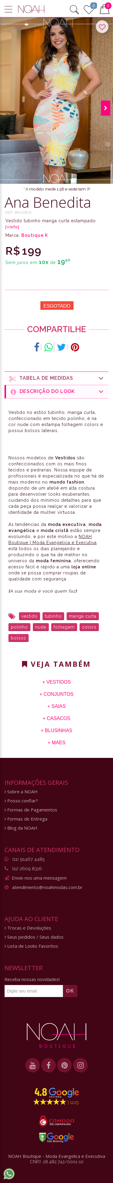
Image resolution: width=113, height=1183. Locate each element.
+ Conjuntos (56, 694)
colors (89, 627)
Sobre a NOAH (21, 792)
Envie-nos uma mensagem (39, 878)
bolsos (18, 638)
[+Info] (12, 227)
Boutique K (34, 235)
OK (70, 990)
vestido (29, 616)
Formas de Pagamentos (31, 810)
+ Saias (56, 706)
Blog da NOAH (21, 828)
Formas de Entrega (26, 819)
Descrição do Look (57, 391)
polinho (19, 627)
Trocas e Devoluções (28, 928)
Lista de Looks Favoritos (31, 946)
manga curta (82, 616)
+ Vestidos (56, 682)
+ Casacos (56, 718)
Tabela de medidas (56, 378)
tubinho (53, 616)
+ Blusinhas (56, 730)
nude (40, 627)
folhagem (64, 627)
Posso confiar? (21, 801)
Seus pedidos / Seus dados (34, 937)
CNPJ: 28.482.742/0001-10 (56, 1162)
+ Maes (56, 742)
